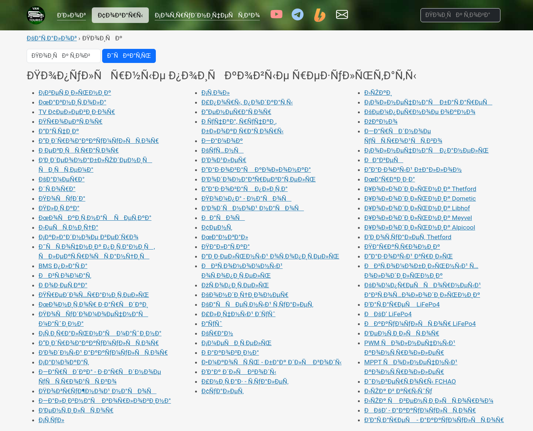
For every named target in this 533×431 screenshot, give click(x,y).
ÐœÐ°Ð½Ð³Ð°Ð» (224, 237)
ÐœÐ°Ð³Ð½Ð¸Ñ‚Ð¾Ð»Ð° (72, 102)
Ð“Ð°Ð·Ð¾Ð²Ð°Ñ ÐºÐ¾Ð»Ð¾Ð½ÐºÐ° (256, 169)
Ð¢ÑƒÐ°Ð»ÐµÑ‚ (222, 391)
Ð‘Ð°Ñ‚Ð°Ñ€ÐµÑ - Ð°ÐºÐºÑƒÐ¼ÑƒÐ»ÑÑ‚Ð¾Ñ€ (434, 420)
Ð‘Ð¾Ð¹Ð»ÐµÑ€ (223, 160)
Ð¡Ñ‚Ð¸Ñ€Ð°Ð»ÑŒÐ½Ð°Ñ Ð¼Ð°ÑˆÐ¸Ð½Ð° (99, 333)
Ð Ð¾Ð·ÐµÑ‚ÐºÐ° (62, 285)
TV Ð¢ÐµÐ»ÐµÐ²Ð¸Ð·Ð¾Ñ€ (76, 112)
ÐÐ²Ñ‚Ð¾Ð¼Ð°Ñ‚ (64, 275)
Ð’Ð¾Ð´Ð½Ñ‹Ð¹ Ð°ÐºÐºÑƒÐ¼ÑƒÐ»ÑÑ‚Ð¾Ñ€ (103, 352)
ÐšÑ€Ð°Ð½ (217, 333)
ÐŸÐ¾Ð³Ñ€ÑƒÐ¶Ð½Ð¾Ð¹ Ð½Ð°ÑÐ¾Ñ (97, 391)
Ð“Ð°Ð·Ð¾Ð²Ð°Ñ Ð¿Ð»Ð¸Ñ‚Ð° (244, 189)
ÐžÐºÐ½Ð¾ (381, 121)
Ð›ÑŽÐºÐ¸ (378, 92)
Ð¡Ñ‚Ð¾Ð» (215, 92)
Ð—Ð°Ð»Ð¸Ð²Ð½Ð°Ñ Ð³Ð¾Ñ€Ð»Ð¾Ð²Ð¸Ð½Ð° (104, 400)
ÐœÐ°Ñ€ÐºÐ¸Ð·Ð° (389, 179)
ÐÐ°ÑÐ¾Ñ (223, 217)
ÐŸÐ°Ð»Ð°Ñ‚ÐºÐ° (225, 246)
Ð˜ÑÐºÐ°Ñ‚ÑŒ (129, 55)
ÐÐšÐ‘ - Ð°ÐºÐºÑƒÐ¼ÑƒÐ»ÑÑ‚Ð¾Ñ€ (420, 410)
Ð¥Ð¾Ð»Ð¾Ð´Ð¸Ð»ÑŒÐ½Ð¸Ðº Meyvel (418, 217)
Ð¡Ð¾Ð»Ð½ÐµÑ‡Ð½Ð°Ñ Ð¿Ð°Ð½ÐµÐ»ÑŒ (426, 150)
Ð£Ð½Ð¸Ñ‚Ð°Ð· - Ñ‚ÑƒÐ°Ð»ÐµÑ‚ (244, 381)
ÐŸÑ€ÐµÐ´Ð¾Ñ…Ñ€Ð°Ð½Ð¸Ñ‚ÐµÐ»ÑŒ (93, 294)
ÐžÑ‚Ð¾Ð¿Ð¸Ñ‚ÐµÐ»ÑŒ (235, 285)
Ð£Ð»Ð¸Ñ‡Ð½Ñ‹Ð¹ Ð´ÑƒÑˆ (238, 314)
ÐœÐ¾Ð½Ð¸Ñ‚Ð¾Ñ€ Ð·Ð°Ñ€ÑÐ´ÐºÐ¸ (93, 304)
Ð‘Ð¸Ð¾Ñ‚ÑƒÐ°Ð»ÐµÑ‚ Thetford (407, 237)
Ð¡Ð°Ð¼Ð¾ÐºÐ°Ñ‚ (63, 362)
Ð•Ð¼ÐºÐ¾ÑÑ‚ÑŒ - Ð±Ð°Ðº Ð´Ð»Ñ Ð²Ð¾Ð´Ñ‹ (271, 362)
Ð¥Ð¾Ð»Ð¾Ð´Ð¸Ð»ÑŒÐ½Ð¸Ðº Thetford (420, 189)
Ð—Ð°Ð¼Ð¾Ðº (222, 140)
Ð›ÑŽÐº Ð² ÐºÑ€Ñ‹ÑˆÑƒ (398, 391)
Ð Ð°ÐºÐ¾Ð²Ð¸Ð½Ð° (230, 352)
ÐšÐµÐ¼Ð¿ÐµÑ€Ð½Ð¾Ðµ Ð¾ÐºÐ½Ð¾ (419, 112)
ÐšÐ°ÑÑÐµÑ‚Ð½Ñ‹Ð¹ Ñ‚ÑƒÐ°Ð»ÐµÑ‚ (257, 304)
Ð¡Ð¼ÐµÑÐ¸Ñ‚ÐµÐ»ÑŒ (236, 343)
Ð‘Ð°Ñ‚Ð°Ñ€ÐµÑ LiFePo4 (402, 304)
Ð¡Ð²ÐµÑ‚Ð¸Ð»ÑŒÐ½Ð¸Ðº (74, 92)
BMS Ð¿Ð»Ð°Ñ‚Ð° (62, 266)
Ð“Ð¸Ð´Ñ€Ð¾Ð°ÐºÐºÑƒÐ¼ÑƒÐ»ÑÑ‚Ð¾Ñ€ (98, 140)
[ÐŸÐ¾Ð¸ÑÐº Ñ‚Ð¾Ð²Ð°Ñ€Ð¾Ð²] (460, 15)
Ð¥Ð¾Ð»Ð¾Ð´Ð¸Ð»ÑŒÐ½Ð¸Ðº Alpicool (419, 227)
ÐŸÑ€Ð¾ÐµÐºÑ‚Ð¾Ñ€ (70, 121)
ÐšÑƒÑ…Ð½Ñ (222, 150)
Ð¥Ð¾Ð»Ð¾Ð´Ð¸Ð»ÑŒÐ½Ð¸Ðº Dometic (420, 198)
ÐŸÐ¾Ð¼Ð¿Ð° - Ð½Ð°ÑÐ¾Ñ (246, 198)
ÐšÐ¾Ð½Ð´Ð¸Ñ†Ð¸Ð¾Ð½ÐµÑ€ (244, 294)
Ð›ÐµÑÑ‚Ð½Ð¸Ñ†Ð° (68, 227)
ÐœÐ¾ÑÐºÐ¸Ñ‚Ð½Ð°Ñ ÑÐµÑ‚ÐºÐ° (94, 217)
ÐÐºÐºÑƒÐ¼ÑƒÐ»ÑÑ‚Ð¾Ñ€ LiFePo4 (420, 323)
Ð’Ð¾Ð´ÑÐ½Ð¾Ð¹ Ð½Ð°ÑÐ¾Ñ (252, 208)
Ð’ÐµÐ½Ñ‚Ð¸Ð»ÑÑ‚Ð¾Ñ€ (75, 410)
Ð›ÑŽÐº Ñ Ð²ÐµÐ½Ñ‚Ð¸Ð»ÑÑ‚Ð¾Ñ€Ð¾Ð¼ (428, 400)
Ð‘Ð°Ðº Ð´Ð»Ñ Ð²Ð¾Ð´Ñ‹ (238, 371)
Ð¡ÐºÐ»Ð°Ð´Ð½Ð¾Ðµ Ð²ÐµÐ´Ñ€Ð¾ (88, 237)
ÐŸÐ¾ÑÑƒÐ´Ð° (62, 198)
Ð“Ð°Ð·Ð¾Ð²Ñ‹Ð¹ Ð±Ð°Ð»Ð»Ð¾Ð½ (413, 169)
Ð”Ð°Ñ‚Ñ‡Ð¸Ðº (58, 131)
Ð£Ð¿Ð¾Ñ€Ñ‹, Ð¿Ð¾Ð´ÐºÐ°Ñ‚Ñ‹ (247, 102)
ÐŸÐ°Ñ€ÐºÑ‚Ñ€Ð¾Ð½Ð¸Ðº (402, 246)
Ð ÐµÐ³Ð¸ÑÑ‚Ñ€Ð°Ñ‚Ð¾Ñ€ (78, 150)
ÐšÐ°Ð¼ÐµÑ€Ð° (61, 179)
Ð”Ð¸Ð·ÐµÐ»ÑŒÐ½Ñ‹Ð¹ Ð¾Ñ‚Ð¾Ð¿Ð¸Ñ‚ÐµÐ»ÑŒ (270, 256)
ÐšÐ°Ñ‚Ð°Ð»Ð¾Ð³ (52, 38)
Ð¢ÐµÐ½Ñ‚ (216, 227)
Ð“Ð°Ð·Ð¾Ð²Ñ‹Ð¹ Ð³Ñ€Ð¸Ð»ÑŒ (408, 256)
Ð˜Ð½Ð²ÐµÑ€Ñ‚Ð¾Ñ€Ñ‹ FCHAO (410, 381)
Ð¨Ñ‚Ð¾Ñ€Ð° (57, 189)
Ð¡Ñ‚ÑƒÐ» (51, 420)
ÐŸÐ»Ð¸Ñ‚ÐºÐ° (59, 208)
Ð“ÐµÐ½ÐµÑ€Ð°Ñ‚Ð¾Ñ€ (236, 112)
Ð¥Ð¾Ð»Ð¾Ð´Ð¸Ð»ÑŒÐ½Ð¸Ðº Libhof (417, 208)
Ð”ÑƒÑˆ (211, 323)
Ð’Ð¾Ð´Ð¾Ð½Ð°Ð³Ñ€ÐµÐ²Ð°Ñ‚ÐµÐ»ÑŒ (258, 179)
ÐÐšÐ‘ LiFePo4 (388, 314)
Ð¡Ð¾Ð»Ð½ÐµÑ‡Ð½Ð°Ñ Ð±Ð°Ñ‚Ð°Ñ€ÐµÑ (428, 102)
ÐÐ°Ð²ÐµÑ (383, 160)
